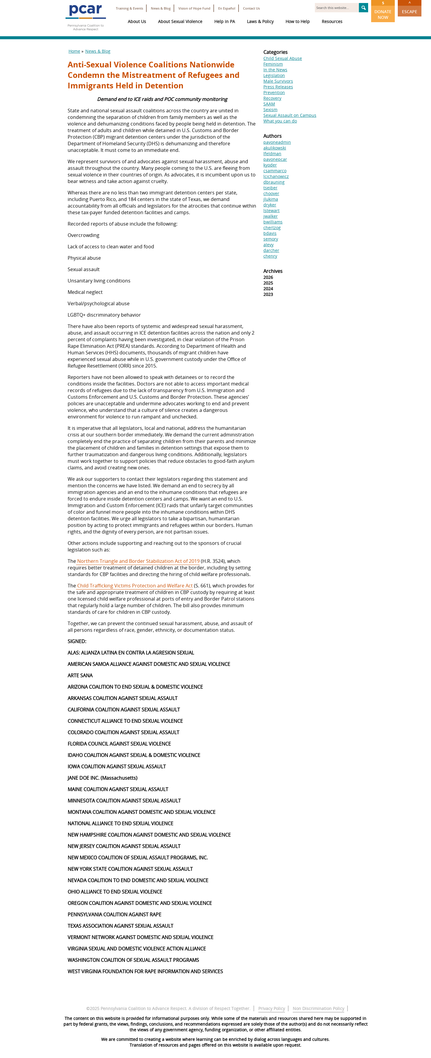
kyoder (270, 165)
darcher (271, 250)
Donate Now (383, 10)
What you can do (280, 121)
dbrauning (274, 182)
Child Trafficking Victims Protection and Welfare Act (134, 585)
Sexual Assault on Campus (289, 115)
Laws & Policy (260, 21)
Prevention (274, 92)
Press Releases (278, 87)
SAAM (269, 104)
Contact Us (251, 8)
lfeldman (272, 153)
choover (271, 193)
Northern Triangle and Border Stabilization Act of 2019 (138, 561)
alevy (268, 244)
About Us (137, 21)
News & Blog (161, 8)
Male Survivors (278, 81)
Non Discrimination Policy (318, 1008)
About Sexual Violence (180, 21)
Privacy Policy (271, 1008)
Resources (332, 21)
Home (74, 51)
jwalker (270, 216)
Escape (409, 7)
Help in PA (224, 21)
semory (270, 239)
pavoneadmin (277, 142)
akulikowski (274, 148)
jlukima (270, 199)
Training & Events (129, 8)
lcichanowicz (276, 176)
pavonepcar (275, 159)
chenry (270, 256)
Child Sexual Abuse (282, 58)
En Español (226, 8)
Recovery (272, 98)
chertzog (272, 227)
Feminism (273, 64)
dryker (269, 205)
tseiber (270, 188)
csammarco (274, 170)
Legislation (274, 75)
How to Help (298, 21)
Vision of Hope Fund (194, 8)
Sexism (270, 109)
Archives (273, 271)
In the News (275, 69)
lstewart (271, 210)
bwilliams (273, 222)
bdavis (270, 233)
